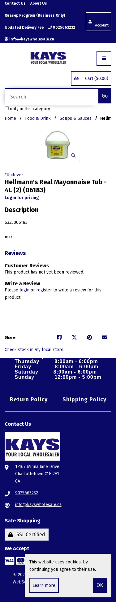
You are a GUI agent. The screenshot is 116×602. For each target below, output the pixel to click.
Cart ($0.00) (91, 78)
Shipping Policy (84, 399)
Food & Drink (38, 118)
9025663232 (61, 27)
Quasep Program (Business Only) (35, 15)
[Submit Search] (104, 95)
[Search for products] (51, 96)
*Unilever (14, 175)
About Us (38, 3)
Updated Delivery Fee (24, 27)
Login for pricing (22, 197)
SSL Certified (26, 534)
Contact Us (15, 3)
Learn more (43, 585)
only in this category (27, 108)
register (44, 290)
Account (98, 21)
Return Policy (29, 399)
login (24, 290)
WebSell (21, 582)
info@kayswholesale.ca (29, 39)
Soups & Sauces (76, 118)
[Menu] (104, 58)
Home (10, 118)
